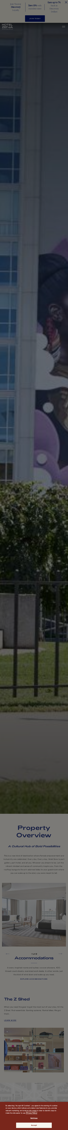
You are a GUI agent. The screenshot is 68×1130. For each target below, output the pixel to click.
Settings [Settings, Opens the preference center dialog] (34, 1118)
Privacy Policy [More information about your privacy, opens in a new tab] (31, 1113)
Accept (34, 1125)
